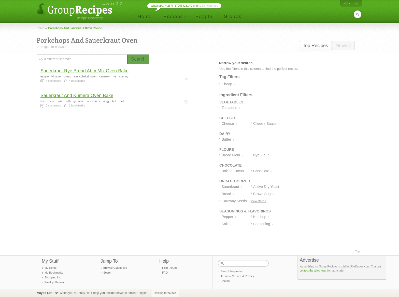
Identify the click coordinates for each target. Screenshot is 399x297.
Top (357, 251)
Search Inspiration (232, 271)
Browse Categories (115, 267)
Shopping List (53, 277)
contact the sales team (313, 270)
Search (107, 272)
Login (355, 3)
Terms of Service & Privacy (237, 276)
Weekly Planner (54, 282)
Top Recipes (315, 45)
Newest (343, 45)
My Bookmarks (54, 272)
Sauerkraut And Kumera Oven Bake (76, 95)
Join (345, 3)
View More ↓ (258, 200)
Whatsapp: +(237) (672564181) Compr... (176, 5)
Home (40, 28)
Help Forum (169, 267)
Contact (225, 280)
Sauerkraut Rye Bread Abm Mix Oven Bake (84, 70)
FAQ (165, 272)
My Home (50, 267)
